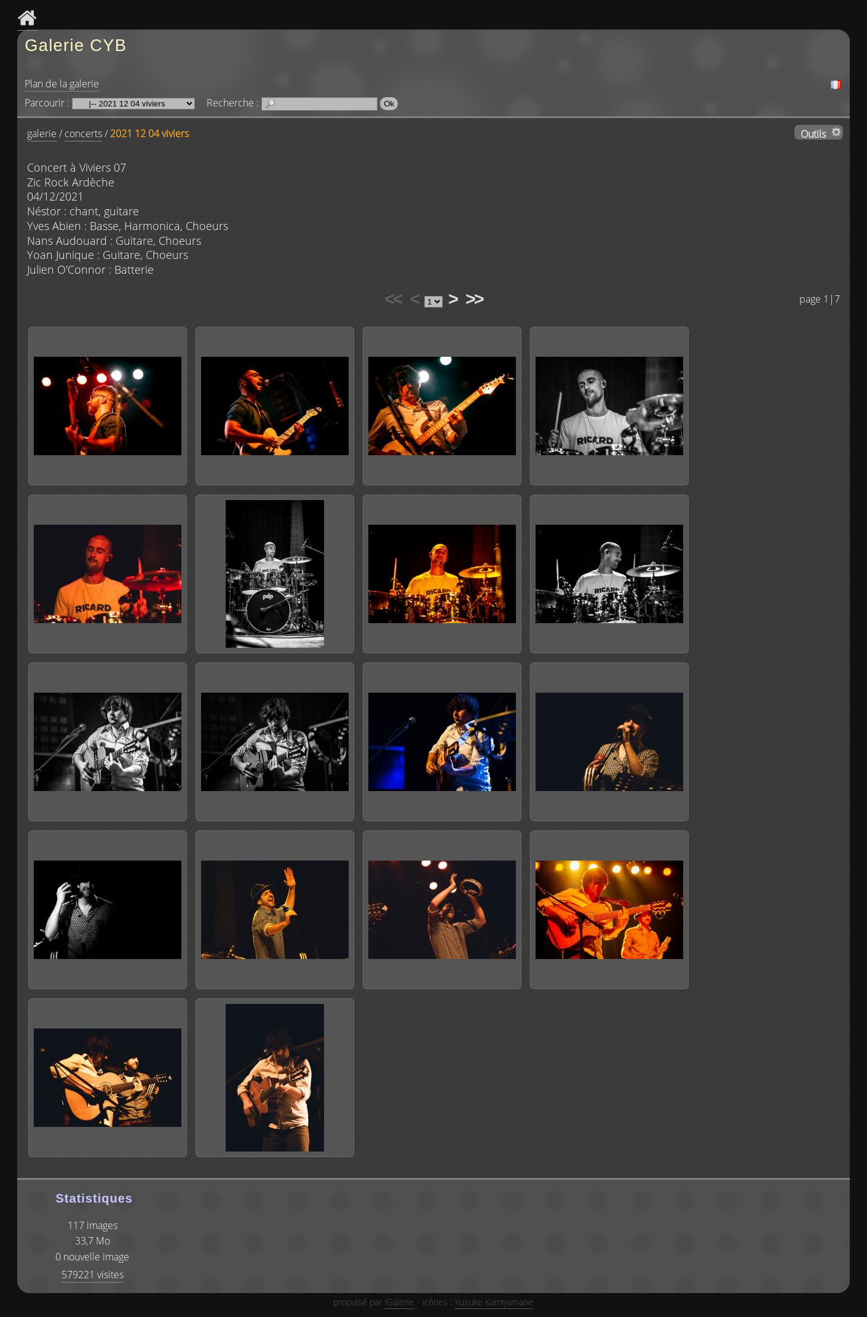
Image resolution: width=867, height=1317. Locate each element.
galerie (42, 133)
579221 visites (92, 1274)
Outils (813, 133)
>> (474, 299)
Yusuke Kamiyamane (494, 1302)
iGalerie (399, 1302)
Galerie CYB (76, 45)
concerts (83, 133)
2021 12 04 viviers (149, 133)
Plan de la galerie (62, 83)
